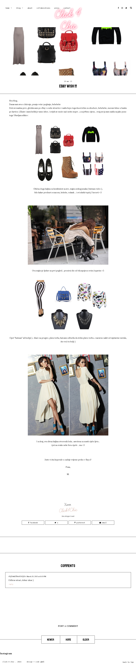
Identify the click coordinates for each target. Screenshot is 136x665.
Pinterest (79, 523)
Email (103, 523)
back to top (128, 662)
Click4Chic (68, 510)
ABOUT (30, 8)
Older (86, 639)
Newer (50, 639)
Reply (11, 584)
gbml (42, 662)
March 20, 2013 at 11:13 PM (36, 576)
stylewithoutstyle (17, 576)
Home (7, 8)
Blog (18, 8)
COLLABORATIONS (43, 8)
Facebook (33, 523)
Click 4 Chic (67, 20)
